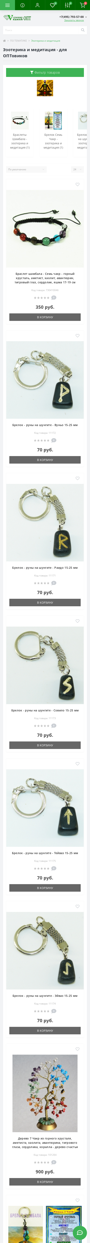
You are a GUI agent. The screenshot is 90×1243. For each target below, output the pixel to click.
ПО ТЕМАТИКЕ (18, 40)
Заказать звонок (74, 20)
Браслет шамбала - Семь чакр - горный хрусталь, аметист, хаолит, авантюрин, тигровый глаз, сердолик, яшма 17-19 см (45, 278)
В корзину (45, 317)
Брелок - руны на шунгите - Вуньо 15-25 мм (45, 425)
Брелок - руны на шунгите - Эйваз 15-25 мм (45, 996)
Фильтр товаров (45, 72)
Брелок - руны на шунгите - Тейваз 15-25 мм (45, 853)
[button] (37, 5)
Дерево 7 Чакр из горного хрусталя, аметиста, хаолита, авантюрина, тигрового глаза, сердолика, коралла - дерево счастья (45, 1142)
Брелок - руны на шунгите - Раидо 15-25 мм (45, 568)
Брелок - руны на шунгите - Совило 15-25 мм (45, 710)
